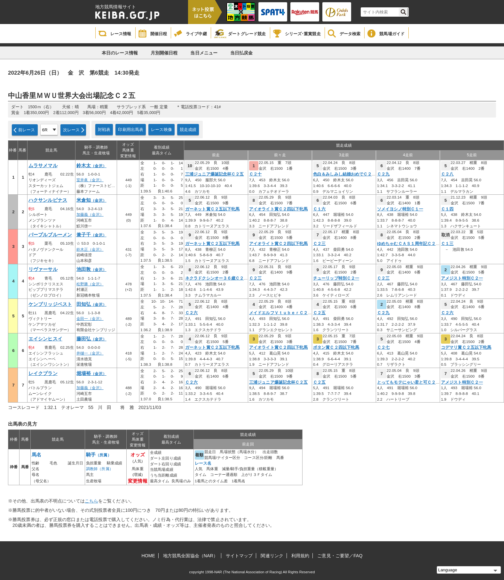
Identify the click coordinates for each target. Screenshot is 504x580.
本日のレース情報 (120, 52)
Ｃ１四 (447, 209)
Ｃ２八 (447, 174)
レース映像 (161, 129)
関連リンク (272, 555)
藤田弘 (91, 338)
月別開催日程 (164, 52)
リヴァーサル (43, 269)
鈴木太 (91, 165)
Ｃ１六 (319, 209)
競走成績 (188, 129)
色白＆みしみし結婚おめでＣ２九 (344, 174)
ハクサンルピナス (47, 200)
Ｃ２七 (383, 347)
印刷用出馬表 (130, 129)
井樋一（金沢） (90, 353)
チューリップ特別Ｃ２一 (336, 278)
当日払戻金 (241, 52)
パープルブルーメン (50, 234)
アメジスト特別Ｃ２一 (462, 278)
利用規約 (300, 555)
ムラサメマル (43, 165)
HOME (148, 555)
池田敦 (91, 269)
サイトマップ (239, 555)
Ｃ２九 (383, 174)
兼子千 (91, 234)
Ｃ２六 (191, 313)
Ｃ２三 (319, 243)
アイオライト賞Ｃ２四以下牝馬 (278, 209)
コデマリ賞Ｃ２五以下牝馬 (466, 347)
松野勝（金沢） (90, 284)
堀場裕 (91, 373)
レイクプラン (43, 373)
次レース (71, 129)
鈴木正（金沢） (90, 249)
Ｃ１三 (447, 243)
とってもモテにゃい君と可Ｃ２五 (408, 382)
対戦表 (104, 129)
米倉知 (91, 200)
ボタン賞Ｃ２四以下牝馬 (336, 347)
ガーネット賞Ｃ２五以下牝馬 (212, 209)
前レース (26, 129)
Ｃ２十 (255, 174)
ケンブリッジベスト (50, 304)
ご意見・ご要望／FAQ (339, 555)
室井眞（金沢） (90, 180)
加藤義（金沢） (90, 214)
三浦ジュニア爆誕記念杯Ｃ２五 (214, 174)
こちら (91, 500)
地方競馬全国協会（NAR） (190, 555)
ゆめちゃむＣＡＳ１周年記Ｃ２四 (408, 243)
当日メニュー (203, 52)
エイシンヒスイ (45, 338)
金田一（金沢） (90, 318)
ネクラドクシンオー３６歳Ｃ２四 (216, 278)
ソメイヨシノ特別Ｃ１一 (400, 209)
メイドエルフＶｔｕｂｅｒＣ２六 (280, 313)
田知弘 (91, 304)
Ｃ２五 (319, 313)
